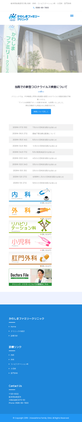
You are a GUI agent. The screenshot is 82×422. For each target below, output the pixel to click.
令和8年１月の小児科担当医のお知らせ (48, 176)
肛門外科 (13, 373)
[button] (71, 16)
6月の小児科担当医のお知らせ (45, 139)
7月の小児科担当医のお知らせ (45, 127)
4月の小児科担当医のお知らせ (45, 158)
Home (12, 326)
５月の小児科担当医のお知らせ (45, 146)
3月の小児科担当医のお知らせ (45, 164)
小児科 (12, 368)
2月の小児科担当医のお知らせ (45, 170)
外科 (11, 359)
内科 (11, 355)
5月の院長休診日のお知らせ (44, 152)
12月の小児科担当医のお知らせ (45, 183)
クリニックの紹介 (17, 331)
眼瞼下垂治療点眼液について (44, 133)
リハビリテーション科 (18, 364)
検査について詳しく (41, 111)
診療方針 (13, 335)
